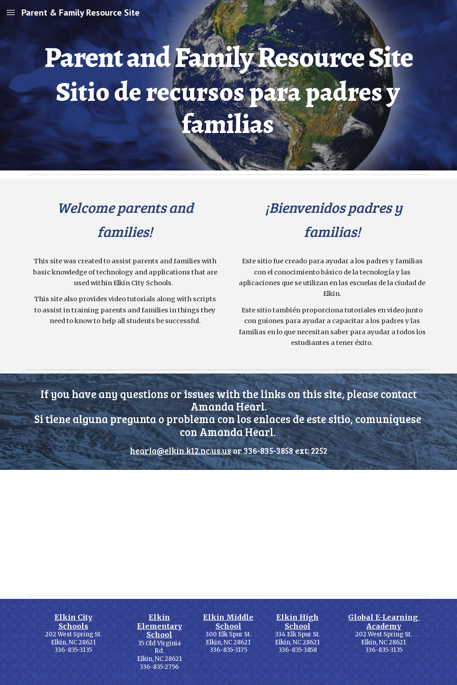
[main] (229, 85)
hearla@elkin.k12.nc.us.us (180, 450)
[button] (10, 12)
